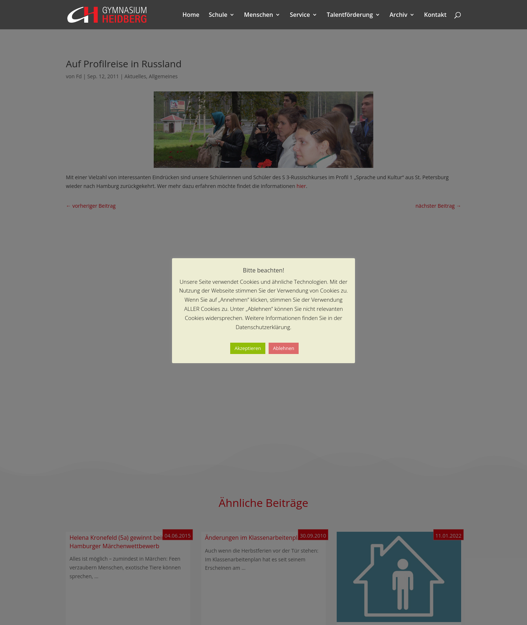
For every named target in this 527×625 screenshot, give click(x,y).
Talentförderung (350, 15)
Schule (218, 15)
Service (300, 15)
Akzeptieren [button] (248, 348)
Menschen (258, 15)
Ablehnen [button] (283, 348)
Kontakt (435, 15)
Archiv (399, 15)
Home (191, 15)
